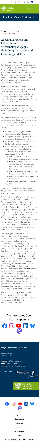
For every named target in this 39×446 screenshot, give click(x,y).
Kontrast (15, 2)
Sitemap (19, 436)
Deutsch (36, 2)
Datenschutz (19, 419)
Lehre (17, 31)
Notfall (28, 2)
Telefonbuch (20, 2)
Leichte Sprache (32, 2)
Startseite (5, 31)
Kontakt (4, 371)
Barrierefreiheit (19, 431)
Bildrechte (19, 423)
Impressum (20, 415)
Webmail (24, 2)
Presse (19, 427)
